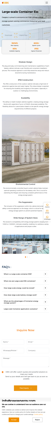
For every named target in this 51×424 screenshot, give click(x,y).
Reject (37, 420)
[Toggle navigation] (46, 3)
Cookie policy (38, 414)
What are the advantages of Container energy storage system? (21, 302)
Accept (14, 420)
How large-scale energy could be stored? (19, 288)
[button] (47, 149)
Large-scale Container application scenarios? (21, 309)
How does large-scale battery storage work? (20, 295)
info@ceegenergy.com (18, 401)
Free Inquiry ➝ (25, 388)
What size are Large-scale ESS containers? (20, 281)
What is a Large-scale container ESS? (18, 274)
